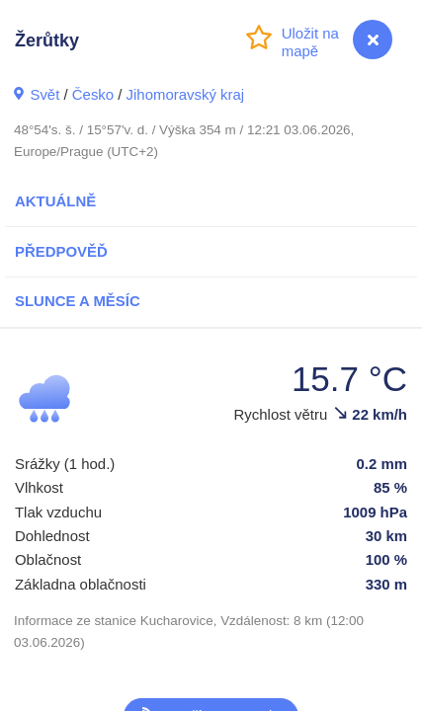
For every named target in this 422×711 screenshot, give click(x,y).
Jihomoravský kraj (186, 94)
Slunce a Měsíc (77, 300)
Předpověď (61, 251)
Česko (93, 94)
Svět (44, 94)
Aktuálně (55, 201)
